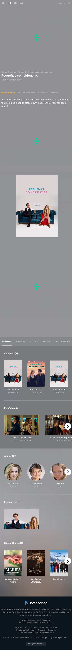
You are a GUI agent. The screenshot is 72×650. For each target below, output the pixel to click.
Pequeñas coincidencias (41, 72)
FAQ (36, 622)
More (17, 502)
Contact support (46, 622)
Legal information (22, 627)
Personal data (51, 627)
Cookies (34, 627)
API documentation (26, 622)
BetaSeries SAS (22, 630)
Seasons (7, 341)
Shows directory (28, 620)
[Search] (69, 3)
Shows (13, 72)
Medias (33, 630)
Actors (34, 341)
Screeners (42, 630)
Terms (41, 627)
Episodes (20, 341)
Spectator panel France (44, 632)
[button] (13, 475)
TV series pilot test (25, 632)
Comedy (23, 72)
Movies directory (43, 620)
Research (52, 630)
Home (4, 72)
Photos (46, 341)
